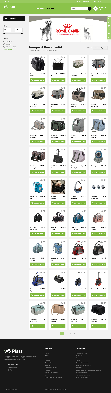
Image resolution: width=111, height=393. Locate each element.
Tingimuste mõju (81, 353)
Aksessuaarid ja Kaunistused (53, 377)
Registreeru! (86, 1)
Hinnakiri (79, 368)
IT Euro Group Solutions (10, 389)
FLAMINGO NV (11, 47)
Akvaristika (48, 363)
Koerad (47, 353)
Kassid (47, 355)
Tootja (5, 38)
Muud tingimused (81, 372)
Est (95, 1)
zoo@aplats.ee (12, 367)
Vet (46, 375)
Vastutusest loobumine (83, 375)
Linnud (47, 358)
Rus (99, 1)
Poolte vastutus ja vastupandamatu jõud (88, 370)
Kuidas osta (79, 355)
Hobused (47, 370)
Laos (90, 48)
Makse (78, 358)
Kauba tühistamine (82, 363)
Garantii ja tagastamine (83, 365)
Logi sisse (77, 1)
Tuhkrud (47, 365)
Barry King (10, 42)
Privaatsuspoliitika (81, 377)
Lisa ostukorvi (37, 80)
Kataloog (50, 9)
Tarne (78, 360)
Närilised (47, 360)
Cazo (8, 44)
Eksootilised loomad (51, 368)
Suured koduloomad (51, 372)
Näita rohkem (8, 49)
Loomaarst (40, 9)
